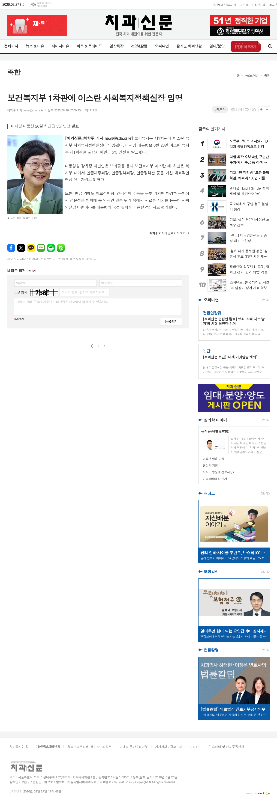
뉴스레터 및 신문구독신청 (226, 746)
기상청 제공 (42, 6)
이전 (91, 346)
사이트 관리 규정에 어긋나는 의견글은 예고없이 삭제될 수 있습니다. (62, 301)
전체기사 (11, 46)
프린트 (246, 109)
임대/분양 (217, 46)
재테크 (209, 493)
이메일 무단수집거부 (134, 746)
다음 (104, 346)
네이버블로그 (41, 248)
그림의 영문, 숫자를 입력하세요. (83, 292)
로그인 (273, 4)
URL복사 (219, 109)
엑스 (21, 248)
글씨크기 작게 (267, 109)
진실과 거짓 (210, 465)
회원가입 (260, 4)
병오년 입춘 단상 (213, 458)
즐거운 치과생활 (189, 46)
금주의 (211, 129)
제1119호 (91, 110)
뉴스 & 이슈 (35, 46)
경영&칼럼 (139, 46)
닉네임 (20, 282)
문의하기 (245, 4)
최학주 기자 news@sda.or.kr (25, 110)
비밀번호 (107, 282)
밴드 (61, 248)
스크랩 (253, 109)
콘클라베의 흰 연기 (215, 478)
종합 (267, 75)
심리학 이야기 (215, 420)
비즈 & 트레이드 (89, 46)
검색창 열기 (270, 46)
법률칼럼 (211, 650)
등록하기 (171, 321)
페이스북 (11, 248)
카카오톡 (31, 248)
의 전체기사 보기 (167, 233)
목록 (233, 109)
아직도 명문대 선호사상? (218, 472)
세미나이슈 (60, 46)
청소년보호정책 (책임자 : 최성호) (89, 746)
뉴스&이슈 (252, 75)
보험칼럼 (211, 572)
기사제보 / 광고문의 (224, 4)
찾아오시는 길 (19, 746)
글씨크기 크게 (261, 109)
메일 (240, 109)
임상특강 (116, 46)
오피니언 (162, 46)
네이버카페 (51, 248)
